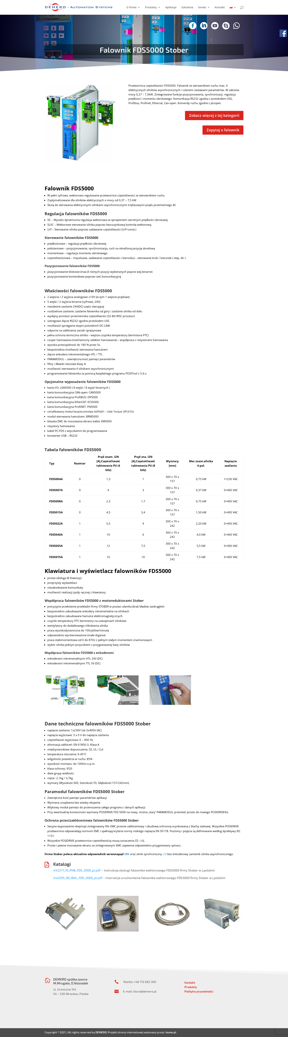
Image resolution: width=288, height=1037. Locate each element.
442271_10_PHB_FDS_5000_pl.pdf (77, 870)
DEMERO (101, 1032)
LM (165, 854)
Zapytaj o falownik (223, 129)
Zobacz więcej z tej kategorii (214, 115)
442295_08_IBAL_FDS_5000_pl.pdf (77, 878)
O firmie (131, 7)
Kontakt (220, 7)
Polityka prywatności (198, 991)
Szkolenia (187, 7)
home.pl (171, 1032)
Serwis (202, 7)
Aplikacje (171, 7)
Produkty (151, 7)
